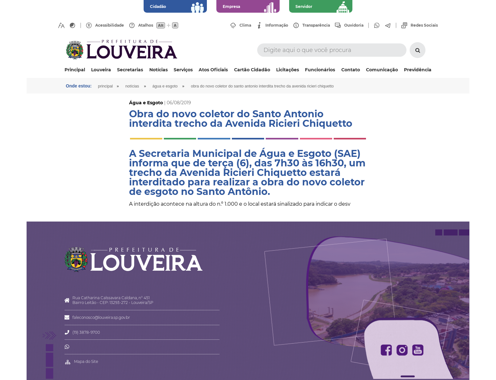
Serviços (183, 70)
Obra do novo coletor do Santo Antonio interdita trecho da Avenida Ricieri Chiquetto (262, 86)
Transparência (316, 25)
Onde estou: (79, 85)
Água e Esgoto (165, 86)
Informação (276, 25)
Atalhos (145, 25)
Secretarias (130, 70)
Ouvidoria (353, 25)
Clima (245, 25)
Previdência (417, 70)
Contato (350, 70)
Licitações (287, 70)
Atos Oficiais (213, 70)
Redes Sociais (424, 25)
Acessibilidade (109, 25)
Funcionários (320, 70)
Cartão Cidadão (252, 70)
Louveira (101, 70)
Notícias (158, 70)
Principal (75, 70)
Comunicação (382, 70)
